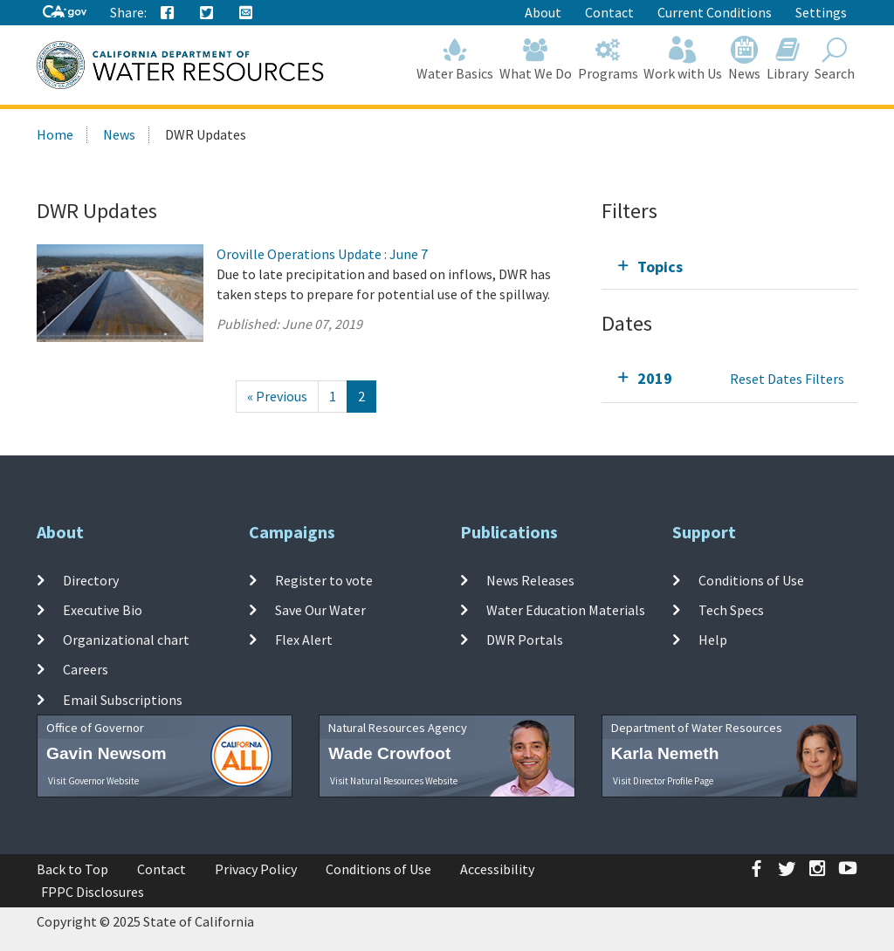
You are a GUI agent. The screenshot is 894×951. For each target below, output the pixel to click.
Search (834, 59)
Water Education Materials (565, 610)
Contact (609, 12)
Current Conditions (714, 12)
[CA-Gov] (64, 12)
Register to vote (324, 579)
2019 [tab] (654, 378)
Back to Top (72, 869)
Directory (91, 579)
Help (712, 639)
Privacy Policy (256, 869)
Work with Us (683, 59)
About (543, 12)
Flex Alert (304, 639)
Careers (85, 669)
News (745, 59)
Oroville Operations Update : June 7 (322, 254)
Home (55, 134)
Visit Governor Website (93, 781)
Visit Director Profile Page (663, 781)
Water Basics (455, 59)
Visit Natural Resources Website (393, 781)
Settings (821, 12)
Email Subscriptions (122, 699)
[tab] (729, 266)
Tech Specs (731, 610)
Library (788, 59)
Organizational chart (126, 639)
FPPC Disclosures (92, 891)
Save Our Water (320, 610)
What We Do (536, 59)
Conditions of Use (751, 579)
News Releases (530, 579)
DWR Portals (524, 639)
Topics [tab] (660, 267)
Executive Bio (102, 610)
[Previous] (277, 396)
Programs (607, 59)
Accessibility (497, 869)
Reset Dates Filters (787, 378)
